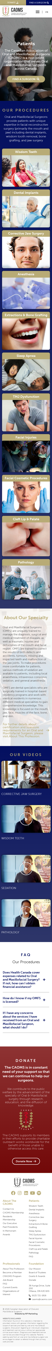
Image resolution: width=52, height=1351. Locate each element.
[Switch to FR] (47, 12)
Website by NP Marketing (26, 1314)
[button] (38, 12)
